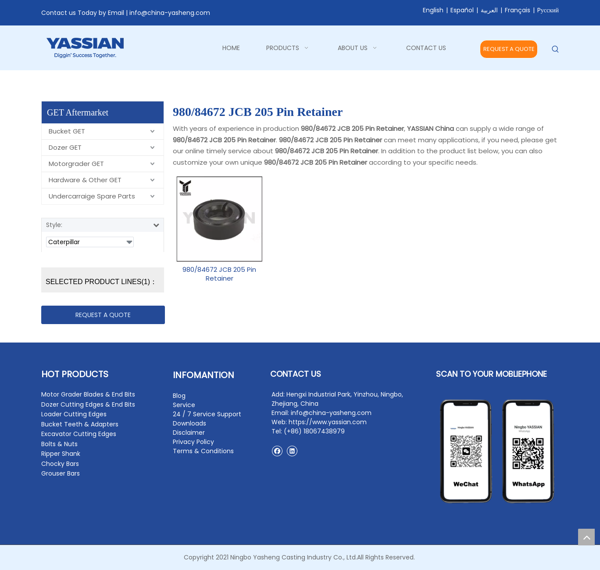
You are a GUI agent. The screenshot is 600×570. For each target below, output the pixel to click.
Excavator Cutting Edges (78, 433)
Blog (179, 395)
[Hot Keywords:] (555, 49)
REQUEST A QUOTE (509, 49)
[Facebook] (276, 450)
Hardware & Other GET (85, 179)
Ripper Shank (60, 453)
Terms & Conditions (203, 451)
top (586, 537)
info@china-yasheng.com (169, 12)
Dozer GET (65, 147)
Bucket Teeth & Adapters (79, 424)
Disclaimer (189, 432)
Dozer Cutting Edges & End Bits (88, 404)
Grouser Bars (60, 473)
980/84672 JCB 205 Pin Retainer (219, 274)
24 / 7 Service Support (207, 414)
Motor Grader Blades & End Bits (88, 394)
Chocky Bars (60, 463)
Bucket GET (67, 131)
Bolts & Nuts (59, 444)
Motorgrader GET (76, 163)
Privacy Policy (193, 441)
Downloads (189, 423)
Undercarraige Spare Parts (92, 196)
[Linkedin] (291, 450)
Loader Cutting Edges (74, 414)
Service (184, 404)
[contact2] (497, 451)
